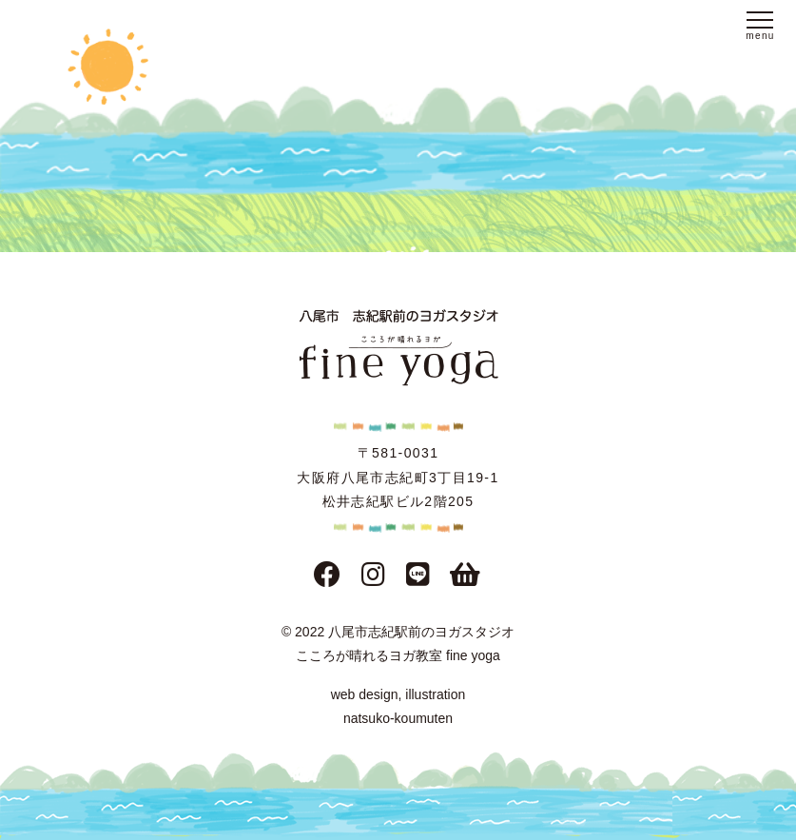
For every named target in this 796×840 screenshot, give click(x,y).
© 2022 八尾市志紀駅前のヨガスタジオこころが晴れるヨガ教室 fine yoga (398, 643)
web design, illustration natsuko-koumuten (398, 706)
